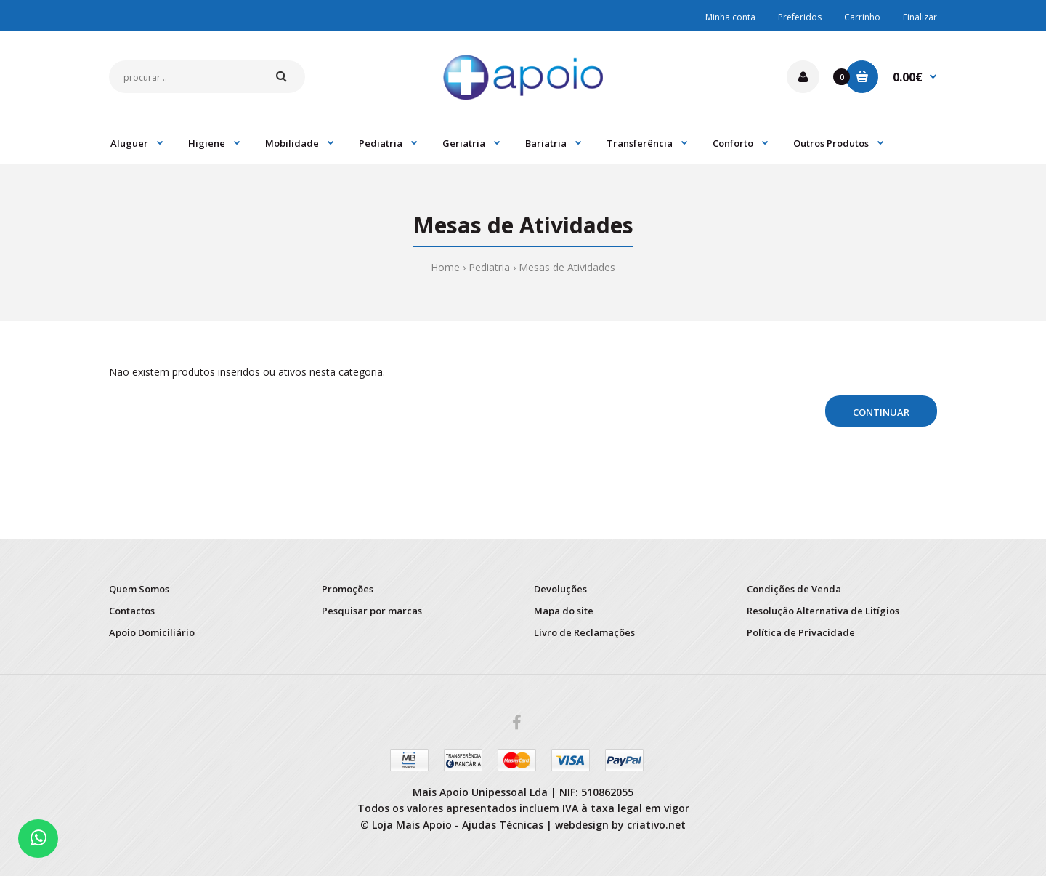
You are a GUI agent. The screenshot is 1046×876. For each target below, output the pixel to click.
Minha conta (730, 17)
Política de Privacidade (801, 632)
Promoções (347, 588)
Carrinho (862, 17)
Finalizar (920, 17)
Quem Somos (139, 588)
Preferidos (800, 17)
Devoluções (560, 588)
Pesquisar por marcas (372, 610)
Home (445, 267)
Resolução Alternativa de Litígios (823, 610)
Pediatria (489, 267)
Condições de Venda (794, 588)
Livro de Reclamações (584, 632)
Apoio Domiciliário (152, 632)
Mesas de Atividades (567, 267)
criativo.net (656, 825)
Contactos (132, 610)
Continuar (881, 412)
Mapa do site (563, 610)
